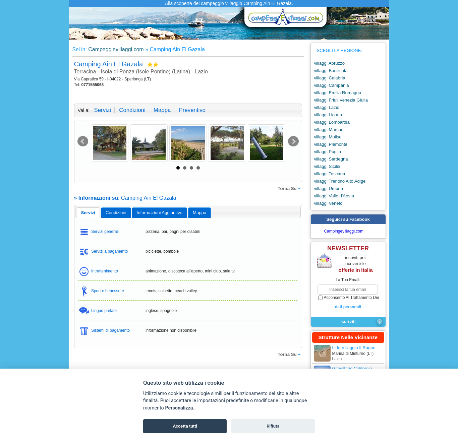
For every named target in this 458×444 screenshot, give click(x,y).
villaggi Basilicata (331, 70)
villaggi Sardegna (331, 159)
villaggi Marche (329, 129)
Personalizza (179, 408)
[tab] (88, 212)
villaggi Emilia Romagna (337, 92)
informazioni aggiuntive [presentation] (159, 212)
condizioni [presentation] (116, 212)
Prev (82, 141)
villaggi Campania (331, 85)
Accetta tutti (185, 426)
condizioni (132, 110)
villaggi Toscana (329, 173)
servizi (102, 110)
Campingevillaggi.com (343, 231)
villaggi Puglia (327, 151)
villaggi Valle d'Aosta (334, 195)
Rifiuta (273, 426)
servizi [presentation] (88, 212)
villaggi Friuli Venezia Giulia (341, 100)
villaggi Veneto (328, 203)
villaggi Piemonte (331, 144)
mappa (162, 110)
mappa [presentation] (199, 212)
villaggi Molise (328, 136)
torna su (290, 188)
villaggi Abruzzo (329, 63)
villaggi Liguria (328, 114)
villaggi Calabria (329, 77)
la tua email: (348, 279)
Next (293, 141)
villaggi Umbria (328, 188)
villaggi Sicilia (327, 166)
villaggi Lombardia (332, 122)
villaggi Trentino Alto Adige (340, 181)
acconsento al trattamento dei (348, 302)
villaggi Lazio (327, 107)
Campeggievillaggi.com (116, 49)
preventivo (192, 110)
